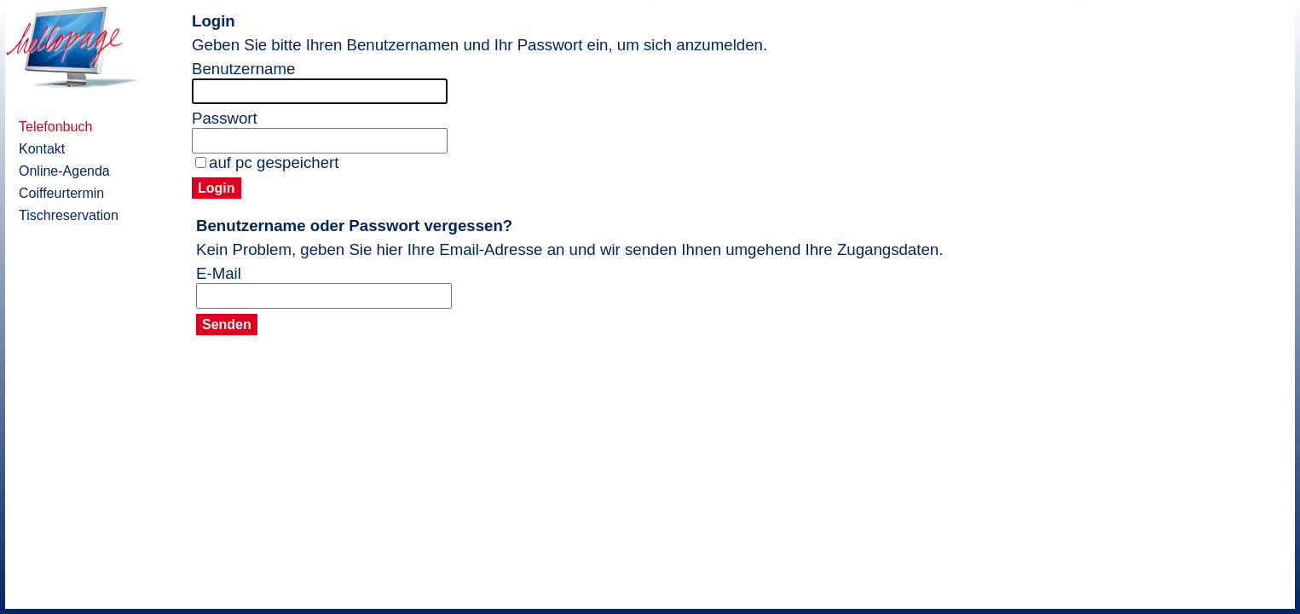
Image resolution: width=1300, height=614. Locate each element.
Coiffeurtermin (61, 193)
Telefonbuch (55, 126)
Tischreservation (68, 215)
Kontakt (42, 149)
